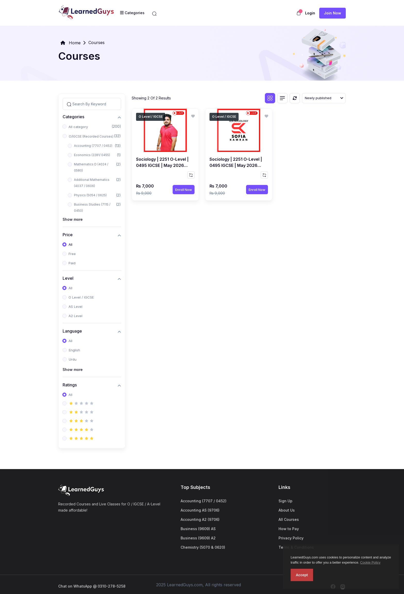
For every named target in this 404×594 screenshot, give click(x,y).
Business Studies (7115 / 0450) (92, 207)
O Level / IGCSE (81, 297)
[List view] (282, 98)
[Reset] (295, 98)
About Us (287, 510)
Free (72, 254)
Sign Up (285, 501)
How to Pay (289, 529)
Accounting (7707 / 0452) (93, 146)
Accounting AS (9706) (200, 510)
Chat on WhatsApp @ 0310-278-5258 (91, 586)
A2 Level (75, 316)
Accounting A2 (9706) (200, 519)
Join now (332, 13)
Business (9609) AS (198, 529)
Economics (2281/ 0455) (92, 155)
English (74, 350)
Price (68, 234)
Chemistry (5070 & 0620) (203, 547)
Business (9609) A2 (198, 538)
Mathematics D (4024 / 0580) (91, 167)
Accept (302, 575)
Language (72, 330)
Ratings (70, 384)
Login (310, 13)
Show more (73, 219)
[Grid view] (270, 98)
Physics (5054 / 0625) (90, 195)
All (70, 244)
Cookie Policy (370, 562)
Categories (73, 116)
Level (68, 278)
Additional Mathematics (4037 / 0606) (92, 183)
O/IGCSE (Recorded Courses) (91, 136)
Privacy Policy (291, 538)
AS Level (75, 306)
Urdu (73, 359)
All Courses (289, 519)
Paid (72, 263)
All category (78, 127)
